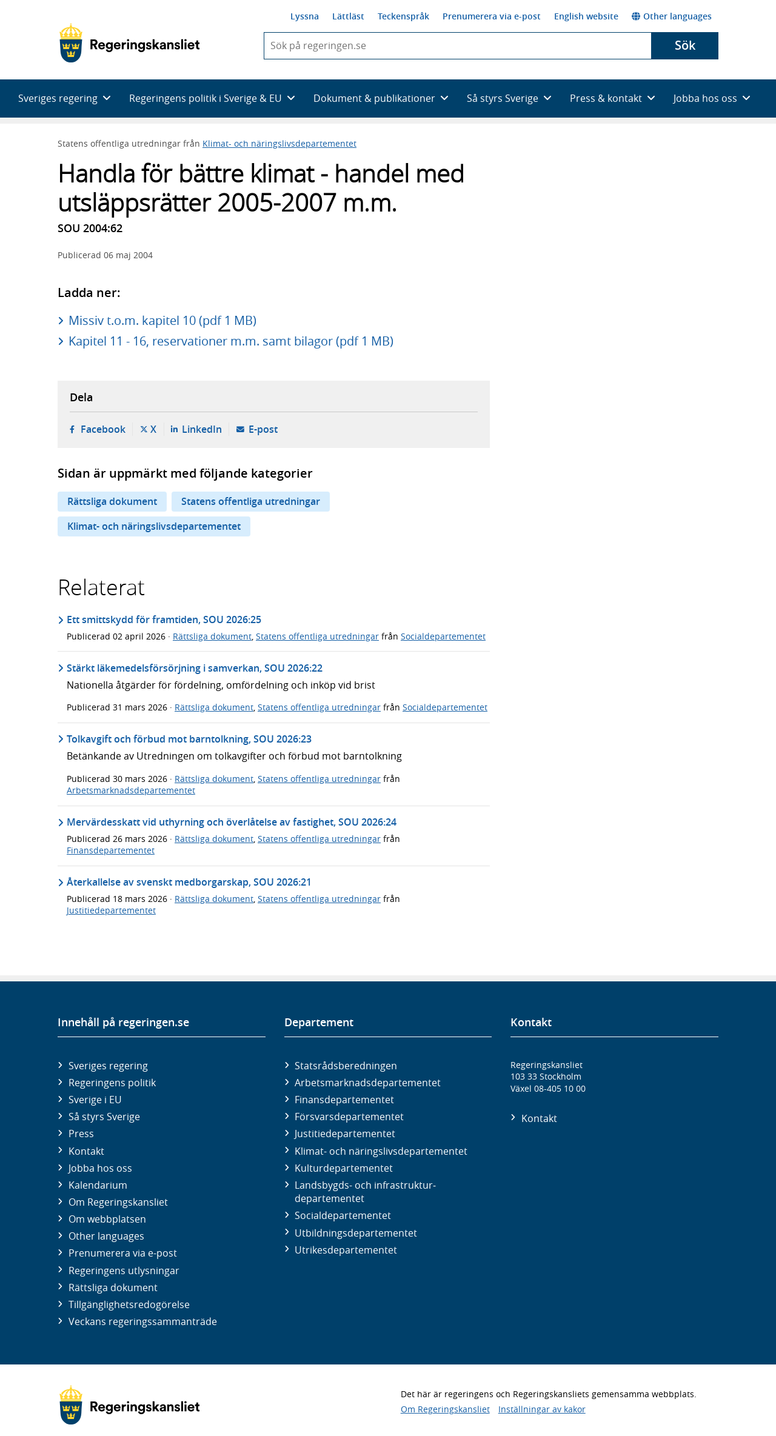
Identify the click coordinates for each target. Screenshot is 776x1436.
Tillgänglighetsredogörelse (129, 1304)
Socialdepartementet (443, 636)
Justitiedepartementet (111, 910)
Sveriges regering (108, 1065)
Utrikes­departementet (346, 1250)
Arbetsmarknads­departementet (368, 1082)
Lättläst (348, 16)
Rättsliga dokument (112, 501)
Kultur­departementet (344, 1168)
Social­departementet (343, 1215)
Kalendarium (98, 1185)
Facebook (103, 429)
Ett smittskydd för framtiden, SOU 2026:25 (164, 619)
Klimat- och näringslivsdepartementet (279, 143)
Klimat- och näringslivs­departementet (381, 1151)
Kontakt (86, 1151)
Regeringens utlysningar (124, 1270)
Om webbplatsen (107, 1219)
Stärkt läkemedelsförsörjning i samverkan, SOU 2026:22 (195, 668)
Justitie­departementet (345, 1133)
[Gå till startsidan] (129, 43)
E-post (263, 429)
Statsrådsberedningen (346, 1065)
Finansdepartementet (111, 850)
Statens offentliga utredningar (250, 501)
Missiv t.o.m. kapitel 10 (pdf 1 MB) (162, 320)
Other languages (672, 16)
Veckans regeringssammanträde (143, 1321)
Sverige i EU (95, 1099)
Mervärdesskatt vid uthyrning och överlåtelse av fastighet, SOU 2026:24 (231, 822)
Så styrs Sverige (104, 1116)
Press (81, 1133)
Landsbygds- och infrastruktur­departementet (365, 1191)
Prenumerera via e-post (492, 16)
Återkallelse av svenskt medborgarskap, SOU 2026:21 (189, 882)
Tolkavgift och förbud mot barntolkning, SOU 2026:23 (189, 739)
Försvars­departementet (349, 1116)
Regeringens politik (112, 1082)
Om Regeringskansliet (118, 1202)
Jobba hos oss (100, 1168)
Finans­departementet (344, 1099)
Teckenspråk (403, 16)
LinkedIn (202, 429)
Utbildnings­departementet (356, 1233)
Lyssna (304, 16)
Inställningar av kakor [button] (542, 1409)
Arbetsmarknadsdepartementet (131, 790)
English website (586, 16)
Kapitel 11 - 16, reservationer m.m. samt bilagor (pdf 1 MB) (231, 341)
